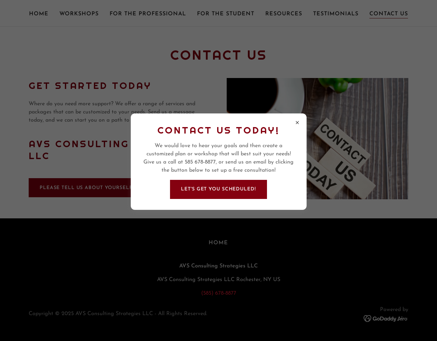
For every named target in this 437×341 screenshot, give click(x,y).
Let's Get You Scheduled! (218, 189)
